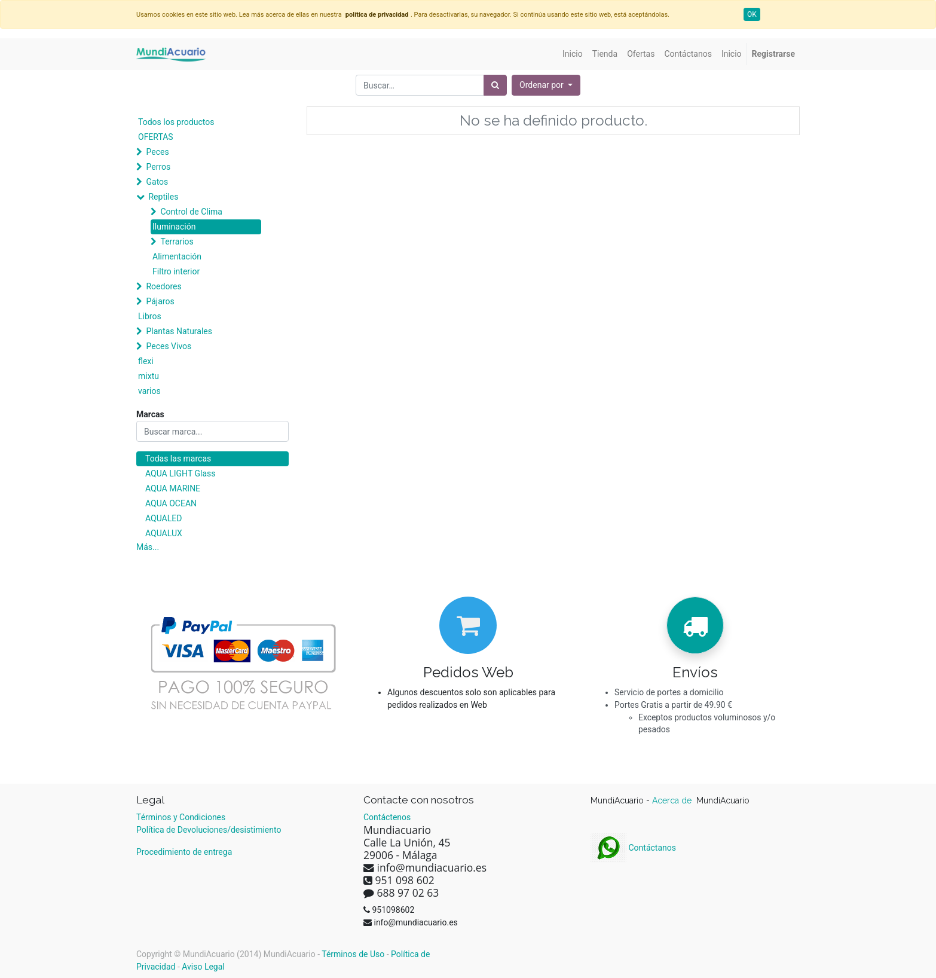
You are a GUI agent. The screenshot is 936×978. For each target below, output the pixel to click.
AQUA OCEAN (171, 503)
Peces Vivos (168, 346)
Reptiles (163, 196)
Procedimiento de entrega (184, 852)
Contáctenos (387, 817)
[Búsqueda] (495, 85)
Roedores (163, 286)
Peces (157, 152)
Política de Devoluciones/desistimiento (208, 830)
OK (752, 14)
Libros (149, 316)
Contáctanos (633, 847)
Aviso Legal (203, 966)
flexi (146, 361)
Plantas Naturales (179, 331)
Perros (158, 167)
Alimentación (176, 256)
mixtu (148, 376)
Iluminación (173, 226)
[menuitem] (573, 54)
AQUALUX (163, 533)
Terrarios (176, 241)
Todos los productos (176, 122)
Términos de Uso (353, 954)
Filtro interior (176, 271)
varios (149, 391)
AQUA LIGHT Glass (180, 473)
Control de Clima (191, 211)
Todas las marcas (178, 458)
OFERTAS (155, 137)
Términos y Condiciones (180, 817)
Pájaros (160, 301)
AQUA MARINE (172, 488)
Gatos (157, 182)
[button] (546, 85)
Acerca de (673, 800)
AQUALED (163, 518)
